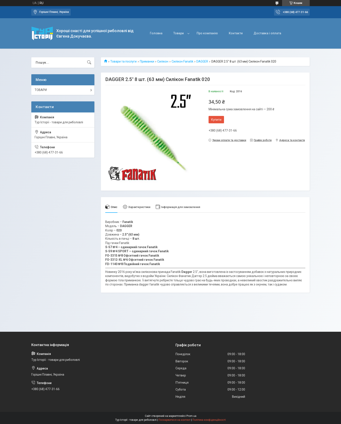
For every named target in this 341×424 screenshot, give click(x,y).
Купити (216, 119)
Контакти (236, 33)
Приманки (147, 61)
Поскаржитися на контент (175, 419)
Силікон (162, 61)
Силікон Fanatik (182, 61)
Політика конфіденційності (209, 419)
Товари (178, 33)
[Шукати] (89, 62)
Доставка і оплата (267, 33)
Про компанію (207, 33)
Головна (156, 33)
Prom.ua (191, 415)
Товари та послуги (123, 61)
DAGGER (202, 61)
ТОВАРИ (41, 90)
